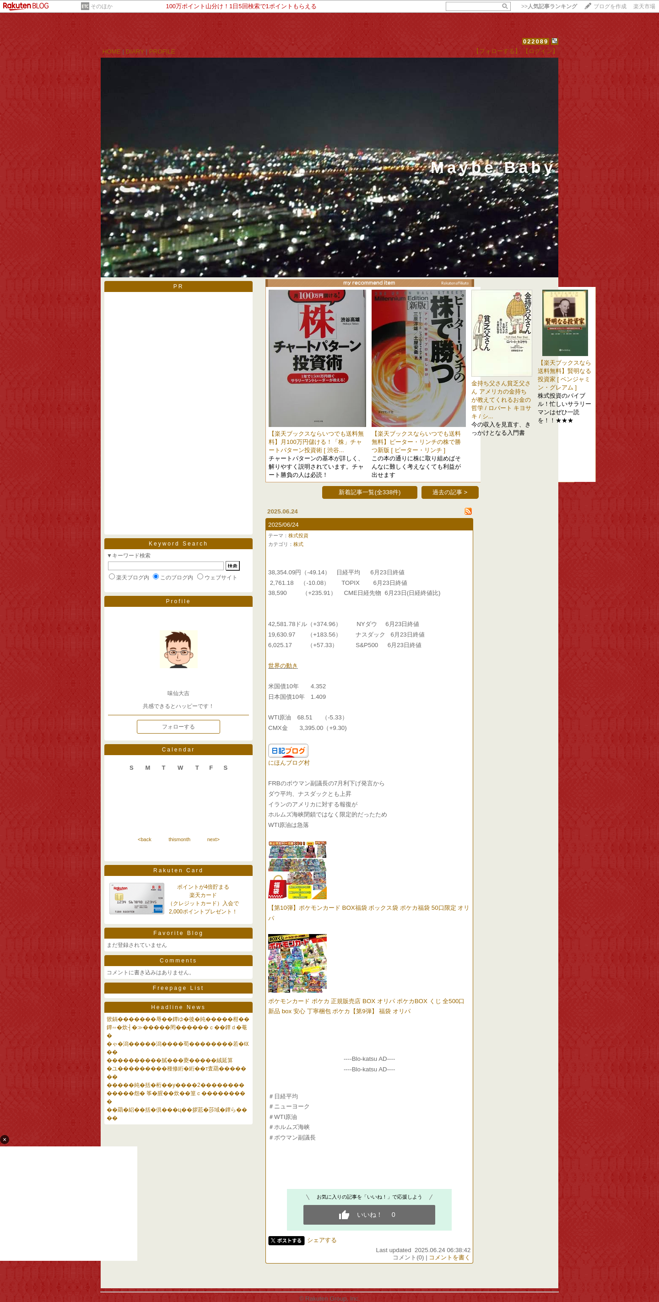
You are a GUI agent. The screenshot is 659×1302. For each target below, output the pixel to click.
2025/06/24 (283, 524)
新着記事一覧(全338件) (369, 492)
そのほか (102, 6)
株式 (298, 544)
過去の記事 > (450, 492)
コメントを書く (449, 1257)
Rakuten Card (178, 870)
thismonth (179, 839)
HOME (112, 51)
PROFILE (162, 51)
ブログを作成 (610, 6)
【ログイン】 (540, 51)
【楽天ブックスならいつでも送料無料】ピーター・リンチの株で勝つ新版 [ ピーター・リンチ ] (416, 442)
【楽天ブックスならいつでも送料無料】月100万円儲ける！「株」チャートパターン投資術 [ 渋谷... (316, 442)
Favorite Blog (178, 933)
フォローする (178, 727)
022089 (535, 41)
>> (549, 6)
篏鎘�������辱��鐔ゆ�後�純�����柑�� (178, 1019)
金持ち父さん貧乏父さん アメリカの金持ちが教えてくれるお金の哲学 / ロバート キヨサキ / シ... (501, 400)
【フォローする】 (497, 51)
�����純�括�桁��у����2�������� (175, 1085)
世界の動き (283, 665)
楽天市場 (644, 6)
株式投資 (298, 535)
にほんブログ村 (289, 762)
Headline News (178, 1007)
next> (213, 839)
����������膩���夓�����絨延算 (170, 1060)
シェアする (322, 1240)
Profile (178, 601)
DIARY (135, 51)
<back (144, 839)
